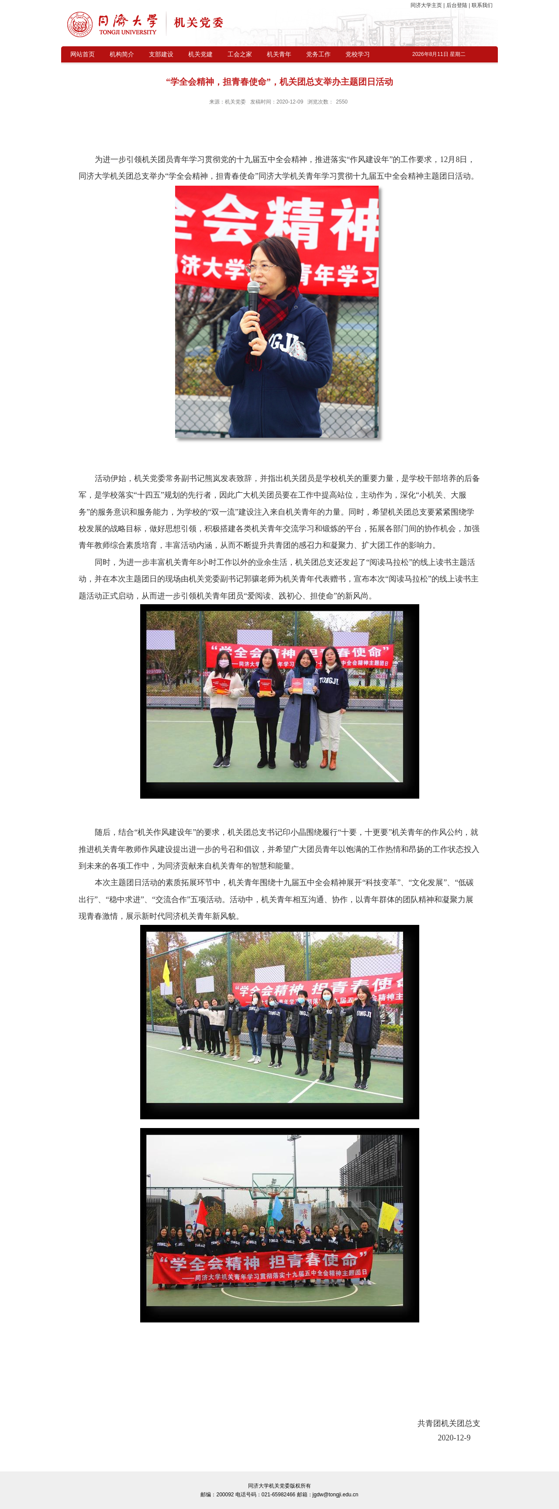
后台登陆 (457, 5)
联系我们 (481, 5)
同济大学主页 (427, 5)
